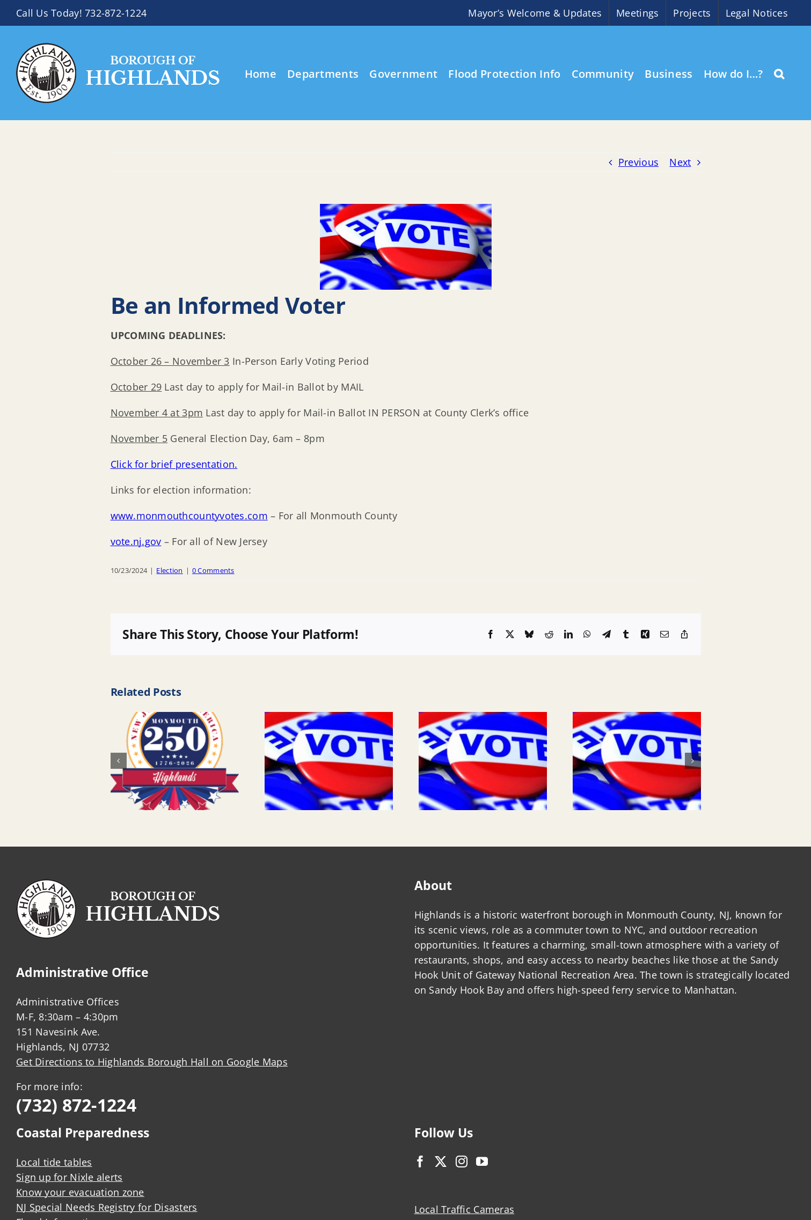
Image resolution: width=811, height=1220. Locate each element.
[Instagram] (461, 1161)
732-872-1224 (116, 12)
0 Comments (213, 570)
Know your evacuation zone (80, 1192)
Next (680, 162)
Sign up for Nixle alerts (69, 1177)
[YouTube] (482, 1161)
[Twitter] (441, 1161)
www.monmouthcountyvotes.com (189, 515)
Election (169, 570)
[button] (779, 73)
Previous (638, 162)
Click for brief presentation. (174, 464)
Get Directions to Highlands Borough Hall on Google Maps (152, 1061)
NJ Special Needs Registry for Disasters (107, 1207)
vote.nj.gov (136, 541)
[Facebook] (420, 1161)
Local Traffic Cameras (464, 1209)
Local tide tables (54, 1162)
